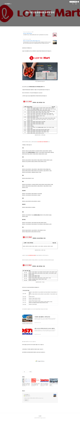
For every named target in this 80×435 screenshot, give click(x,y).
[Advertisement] (40, 53)
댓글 (23, 405)
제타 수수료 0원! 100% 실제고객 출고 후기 (31, 40)
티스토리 (40, 430)
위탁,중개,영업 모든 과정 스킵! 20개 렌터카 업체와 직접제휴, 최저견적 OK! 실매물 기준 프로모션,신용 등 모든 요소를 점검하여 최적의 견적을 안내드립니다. (37, 42)
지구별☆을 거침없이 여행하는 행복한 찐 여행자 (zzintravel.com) (33, 412)
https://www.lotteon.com (27, 31)
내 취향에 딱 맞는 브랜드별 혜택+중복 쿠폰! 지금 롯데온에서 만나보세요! (35, 34)
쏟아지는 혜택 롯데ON (27, 33)
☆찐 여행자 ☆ (8, 4)
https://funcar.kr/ (26, 39)
